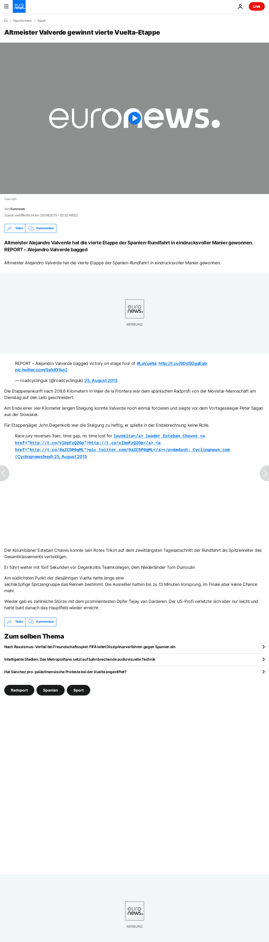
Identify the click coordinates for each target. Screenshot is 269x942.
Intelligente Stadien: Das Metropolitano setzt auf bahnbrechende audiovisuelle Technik (79, 657)
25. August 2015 (100, 380)
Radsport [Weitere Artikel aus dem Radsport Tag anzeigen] (19, 687)
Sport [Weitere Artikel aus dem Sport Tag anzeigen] (78, 687)
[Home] (5, 20)
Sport (41, 20)
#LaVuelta (146, 363)
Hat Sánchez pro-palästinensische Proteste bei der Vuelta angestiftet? (65, 669)
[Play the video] (134, 118)
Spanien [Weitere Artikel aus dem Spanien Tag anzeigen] (50, 687)
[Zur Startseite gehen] (19, 6)
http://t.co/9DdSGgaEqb (183, 363)
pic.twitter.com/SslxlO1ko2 (41, 369)
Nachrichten (22, 20)
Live (256, 6)
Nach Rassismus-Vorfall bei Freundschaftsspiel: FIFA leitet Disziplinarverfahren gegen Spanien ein (90, 644)
